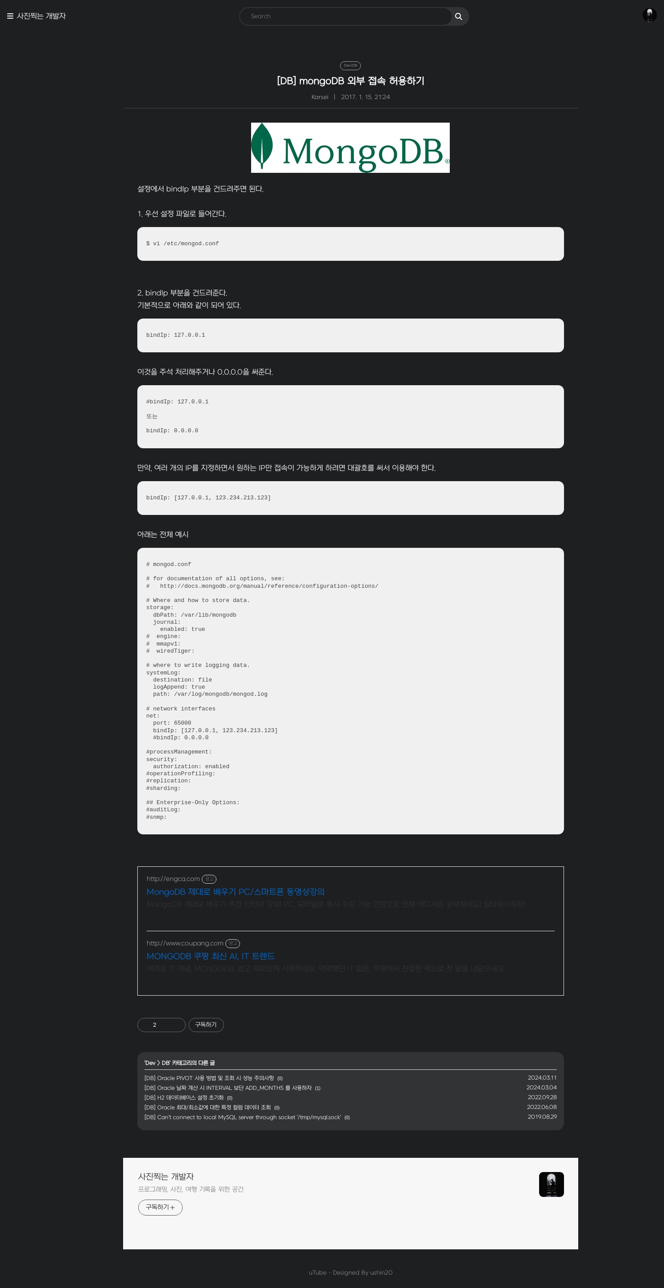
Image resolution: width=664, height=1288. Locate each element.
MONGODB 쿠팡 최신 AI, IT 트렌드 (192, 956)
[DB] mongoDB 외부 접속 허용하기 (332, 81)
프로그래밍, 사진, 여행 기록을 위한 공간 (172, 1189)
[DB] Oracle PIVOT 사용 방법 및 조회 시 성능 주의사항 (190, 1078)
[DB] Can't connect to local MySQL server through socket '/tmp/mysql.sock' (224, 1117)
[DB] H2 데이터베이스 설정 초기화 (165, 1098)
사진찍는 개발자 (41, 16)
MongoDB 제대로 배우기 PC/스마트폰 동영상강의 (217, 892)
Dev (132, 1063)
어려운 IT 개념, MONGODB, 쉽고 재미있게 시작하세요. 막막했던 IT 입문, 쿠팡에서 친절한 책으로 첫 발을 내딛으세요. (307, 969)
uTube (299, 1272)
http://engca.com (154, 879)
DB (147, 1063)
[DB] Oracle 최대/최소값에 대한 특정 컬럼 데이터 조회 (189, 1108)
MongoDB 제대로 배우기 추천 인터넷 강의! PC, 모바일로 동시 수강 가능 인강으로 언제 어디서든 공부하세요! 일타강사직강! (317, 905)
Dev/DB (332, 66)
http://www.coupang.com (166, 943)
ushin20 (363, 1272)
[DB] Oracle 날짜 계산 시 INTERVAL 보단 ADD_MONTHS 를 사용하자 (209, 1088)
